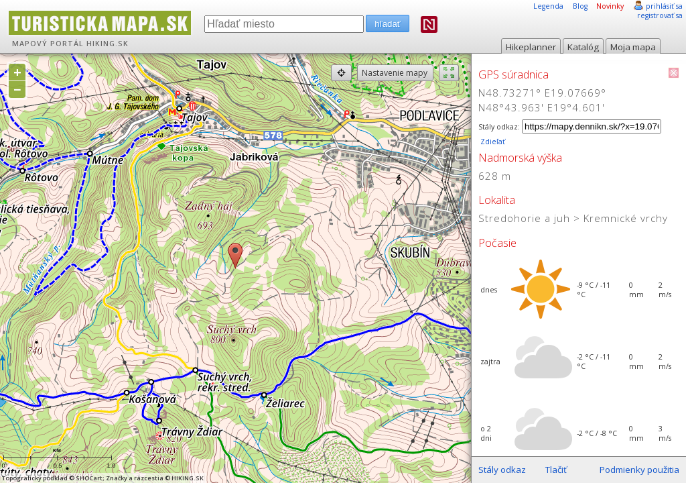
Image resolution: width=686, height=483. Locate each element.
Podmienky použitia (639, 470)
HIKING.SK (107, 43)
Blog (580, 6)
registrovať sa (660, 15)
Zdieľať (491, 141)
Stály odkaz (502, 470)
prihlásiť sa (664, 6)
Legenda (548, 6)
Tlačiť (556, 470)
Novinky (610, 6)
